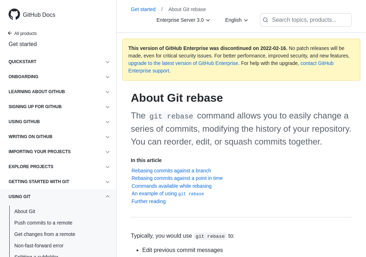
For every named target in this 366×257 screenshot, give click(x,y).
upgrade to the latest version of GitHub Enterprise (183, 63)
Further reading (149, 201)
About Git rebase (187, 9)
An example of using (168, 194)
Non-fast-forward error (39, 245)
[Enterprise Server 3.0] (184, 20)
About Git (24, 211)
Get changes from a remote (44, 234)
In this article (146, 160)
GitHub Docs (39, 15)
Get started (23, 44)
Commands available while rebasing (172, 186)
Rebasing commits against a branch (171, 170)
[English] (236, 20)
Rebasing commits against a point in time (177, 178)
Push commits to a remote (43, 223)
